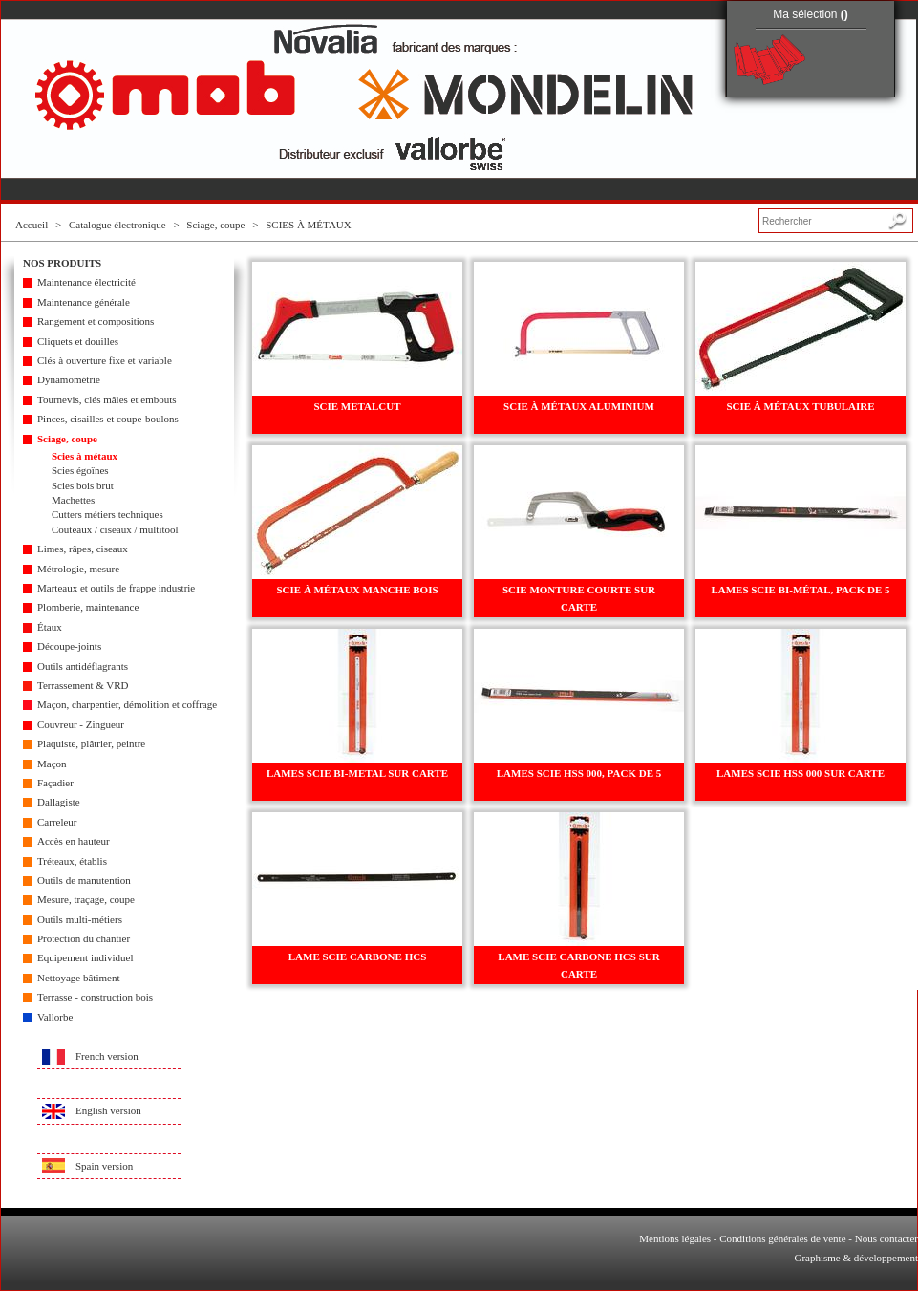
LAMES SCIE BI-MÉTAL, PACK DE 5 (800, 589)
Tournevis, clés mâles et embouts (107, 399)
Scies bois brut (83, 485)
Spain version (104, 1166)
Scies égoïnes (80, 470)
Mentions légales (675, 1238)
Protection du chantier (83, 938)
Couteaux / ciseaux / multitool (115, 529)
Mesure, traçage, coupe (86, 899)
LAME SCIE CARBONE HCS (357, 956)
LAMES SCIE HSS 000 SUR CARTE (800, 773)
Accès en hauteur (73, 841)
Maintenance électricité (86, 282)
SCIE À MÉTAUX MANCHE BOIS (357, 589)
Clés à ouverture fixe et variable (104, 360)
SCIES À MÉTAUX (309, 224)
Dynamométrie (68, 379)
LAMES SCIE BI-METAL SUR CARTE (357, 773)
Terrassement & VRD (83, 685)
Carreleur (57, 822)
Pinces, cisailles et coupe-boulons (108, 418)
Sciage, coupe (215, 224)
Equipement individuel (85, 957)
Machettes (73, 500)
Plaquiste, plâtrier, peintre (91, 743)
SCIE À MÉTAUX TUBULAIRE (800, 406)
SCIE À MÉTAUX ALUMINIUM (578, 406)
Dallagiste (58, 801)
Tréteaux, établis (72, 861)
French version (107, 1056)
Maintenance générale (83, 302)
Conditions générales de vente (782, 1238)
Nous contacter (886, 1238)
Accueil (31, 224)
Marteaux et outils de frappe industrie (116, 587)
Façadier (55, 782)
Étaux (49, 627)
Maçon (52, 763)
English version (108, 1110)
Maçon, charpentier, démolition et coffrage (127, 704)
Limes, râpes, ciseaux (82, 548)
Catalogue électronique (117, 224)
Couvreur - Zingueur (80, 724)
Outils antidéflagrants (82, 666)
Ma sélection (810, 14)
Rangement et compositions (95, 321)
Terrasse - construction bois (95, 996)
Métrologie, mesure (78, 568)
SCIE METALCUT (356, 406)
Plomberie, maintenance (88, 607)
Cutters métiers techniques (107, 514)
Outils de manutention (84, 880)
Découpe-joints (69, 646)
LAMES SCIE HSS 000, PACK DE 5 (579, 773)
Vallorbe (55, 1016)
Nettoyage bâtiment (78, 977)
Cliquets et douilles (77, 341)
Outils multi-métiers (79, 919)
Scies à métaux (84, 456)
